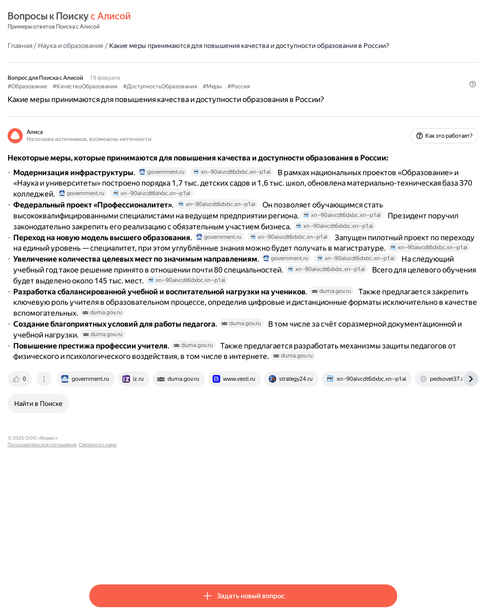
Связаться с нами (234, 558)
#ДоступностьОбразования (242, 95)
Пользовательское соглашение (178, 558)
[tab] (102, 499)
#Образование (109, 95)
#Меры (293, 95)
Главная (101, 45)
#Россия (320, 95)
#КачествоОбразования (166, 95)
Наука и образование (152, 45)
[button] (391, 111)
